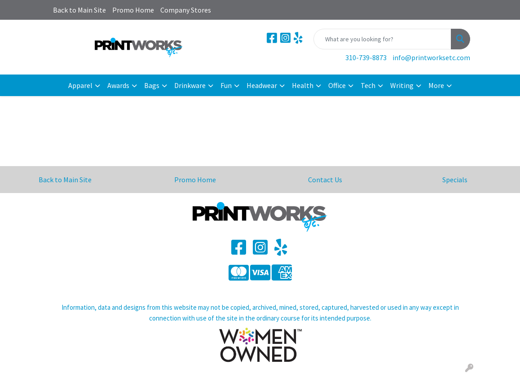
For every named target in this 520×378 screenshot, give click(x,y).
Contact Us (325, 179)
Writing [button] (402, 85)
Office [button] (337, 85)
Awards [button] (118, 85)
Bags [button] (151, 85)
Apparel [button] (80, 85)
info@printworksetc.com (431, 57)
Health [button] (302, 85)
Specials (454, 179)
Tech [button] (368, 85)
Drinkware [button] (190, 85)
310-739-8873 (366, 57)
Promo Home (133, 9)
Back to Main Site (79, 9)
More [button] (436, 85)
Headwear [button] (262, 85)
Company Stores (185, 9)
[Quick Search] (382, 39)
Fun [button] (226, 85)
